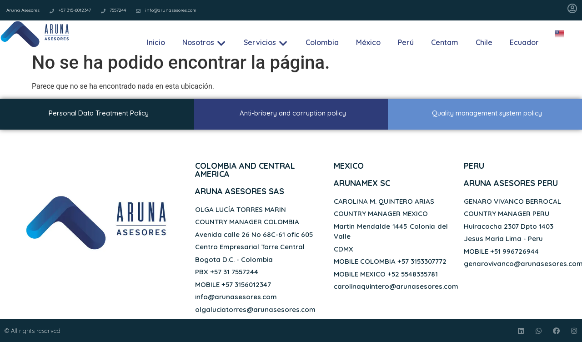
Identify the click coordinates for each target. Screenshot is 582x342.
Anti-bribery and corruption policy (293, 113)
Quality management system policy (487, 113)
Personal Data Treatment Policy (99, 113)
